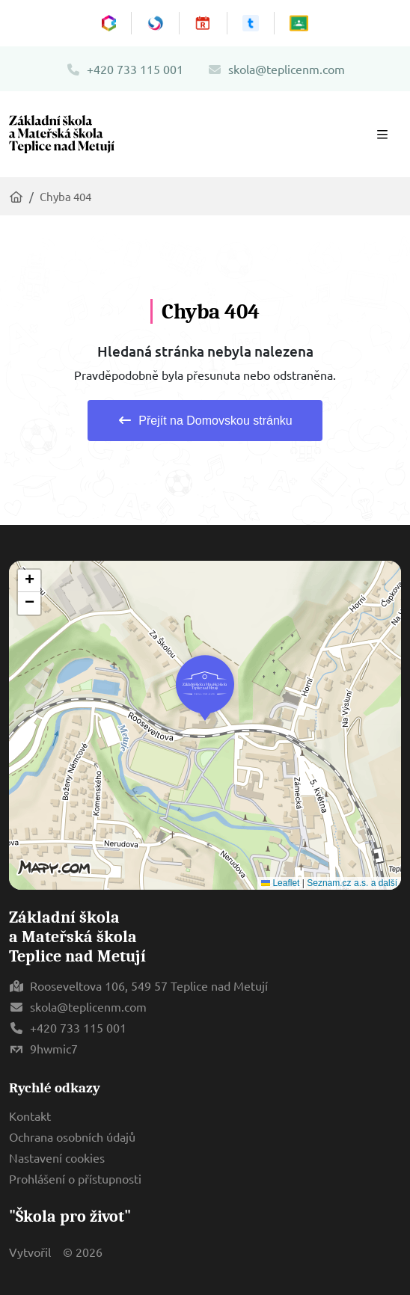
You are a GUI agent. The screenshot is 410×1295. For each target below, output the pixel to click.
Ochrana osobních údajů (72, 1136)
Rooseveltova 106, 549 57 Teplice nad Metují (149, 985)
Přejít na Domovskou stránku (204, 421)
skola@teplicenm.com (276, 68)
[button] (205, 687)
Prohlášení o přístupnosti (75, 1178)
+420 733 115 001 (124, 68)
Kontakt (30, 1115)
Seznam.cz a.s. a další (352, 883)
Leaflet (280, 883)
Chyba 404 (65, 196)
